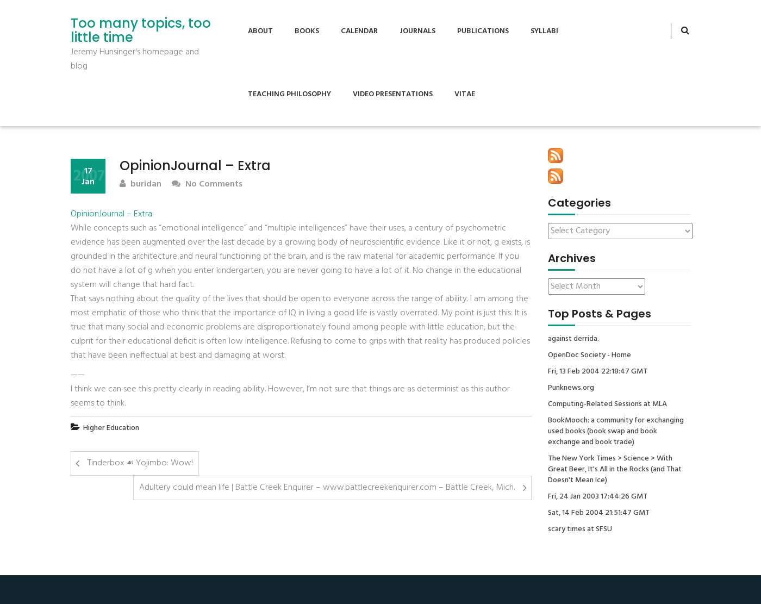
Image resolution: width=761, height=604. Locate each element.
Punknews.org (571, 388)
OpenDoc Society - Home (589, 355)
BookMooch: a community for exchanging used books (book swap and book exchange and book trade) (616, 431)
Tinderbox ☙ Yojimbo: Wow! (140, 463)
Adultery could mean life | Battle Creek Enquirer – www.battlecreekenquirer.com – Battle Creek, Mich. (327, 488)
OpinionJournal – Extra (111, 214)
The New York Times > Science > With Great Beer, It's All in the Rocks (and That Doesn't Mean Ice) (615, 469)
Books (307, 31)
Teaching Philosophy (289, 94)
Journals (417, 31)
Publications (483, 31)
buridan (140, 184)
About (260, 31)
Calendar (359, 31)
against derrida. (573, 339)
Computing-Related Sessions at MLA (607, 404)
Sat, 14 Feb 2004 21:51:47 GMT (599, 513)
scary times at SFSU (580, 529)
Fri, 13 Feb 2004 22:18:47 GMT (597, 371)
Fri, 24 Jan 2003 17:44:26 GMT (597, 496)
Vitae (464, 94)
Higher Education (111, 428)
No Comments (207, 184)
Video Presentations (393, 94)
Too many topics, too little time (141, 30)
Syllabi (544, 31)
